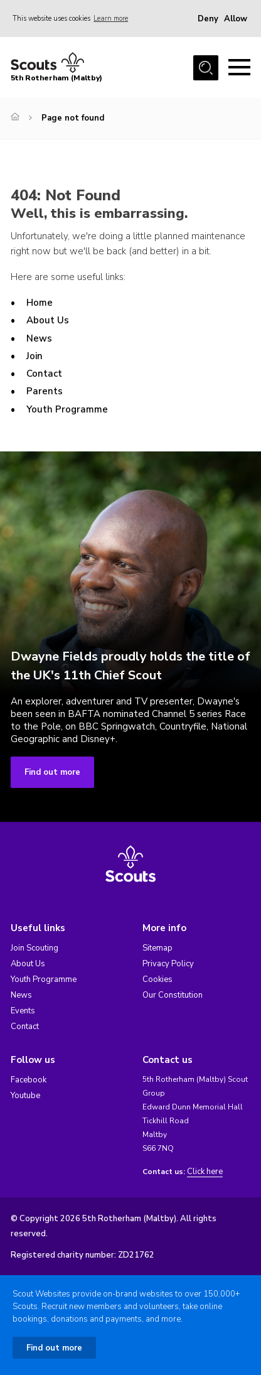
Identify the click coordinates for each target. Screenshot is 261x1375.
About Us (47, 320)
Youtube (25, 1095)
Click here (205, 1172)
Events (23, 1010)
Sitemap (157, 948)
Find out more (52, 772)
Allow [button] (235, 18)
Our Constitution (172, 995)
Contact (44, 373)
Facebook (28, 1080)
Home (39, 302)
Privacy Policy (168, 963)
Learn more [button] (110, 18)
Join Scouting (34, 948)
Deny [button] (208, 18)
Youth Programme (67, 409)
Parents (44, 391)
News (39, 338)
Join (34, 356)
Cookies (157, 979)
